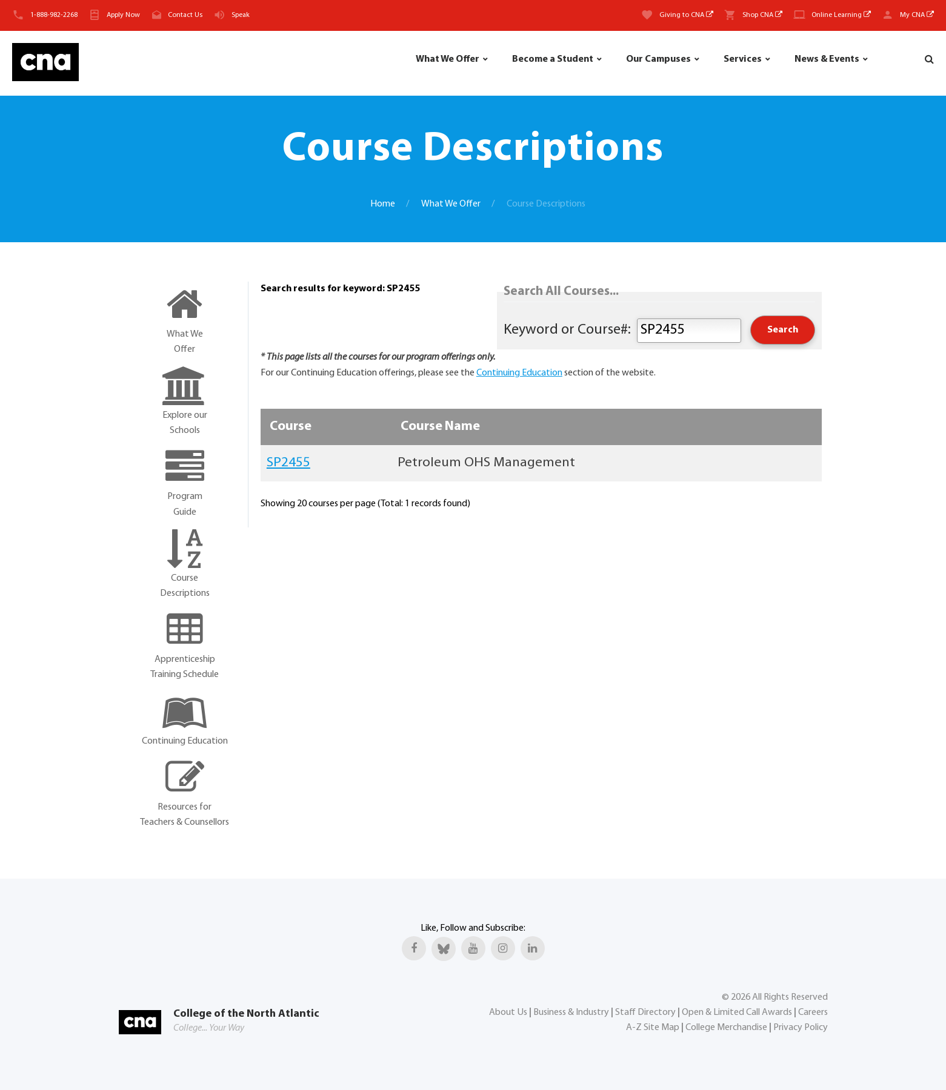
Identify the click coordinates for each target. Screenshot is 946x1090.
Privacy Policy (800, 1027)
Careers (813, 1012)
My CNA (917, 15)
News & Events (826, 59)
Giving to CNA (686, 15)
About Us (508, 1012)
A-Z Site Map (652, 1027)
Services (743, 59)
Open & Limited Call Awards (737, 1012)
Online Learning (841, 15)
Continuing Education (519, 373)
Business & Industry (571, 1012)
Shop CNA (762, 15)
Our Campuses (658, 59)
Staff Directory (645, 1012)
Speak (241, 15)
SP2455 (288, 463)
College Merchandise (726, 1027)
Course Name (440, 427)
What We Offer (447, 59)
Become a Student (552, 59)
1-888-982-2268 (54, 15)
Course (290, 427)
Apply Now (123, 15)
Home (382, 204)
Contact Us (185, 15)
